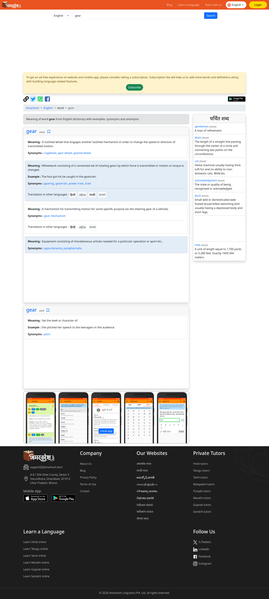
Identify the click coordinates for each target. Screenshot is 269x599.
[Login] (258, 4)
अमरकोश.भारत (144, 464)
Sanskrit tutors (202, 512)
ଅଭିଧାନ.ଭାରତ (145, 505)
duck (198, 195)
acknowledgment (206, 180)
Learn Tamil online (34, 556)
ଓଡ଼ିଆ (82, 195)
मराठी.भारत (142, 470)
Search (210, 15)
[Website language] (236, 4)
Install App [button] (106, 431)
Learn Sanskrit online (36, 576)
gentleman (202, 126)
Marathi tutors (202, 498)
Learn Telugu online (35, 549)
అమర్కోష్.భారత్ (145, 477)
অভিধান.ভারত (145, 512)
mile (197, 245)
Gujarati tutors (202, 505)
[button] (36, 417)
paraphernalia (72, 248)
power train (76, 183)
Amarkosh (32, 108)
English (48, 108)
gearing (49, 183)
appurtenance (53, 248)
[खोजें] (138, 15)
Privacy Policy (88, 477)
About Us (85, 464)
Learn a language (188, 5)
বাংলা (102, 195)
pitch (47, 334)
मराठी (92, 195)
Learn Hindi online (34, 542)
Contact (85, 491)
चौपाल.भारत (143, 518)
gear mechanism (55, 216)
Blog (169, 5)
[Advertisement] (134, 46)
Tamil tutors (200, 477)
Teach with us (213, 5)
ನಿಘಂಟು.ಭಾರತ (145, 498)
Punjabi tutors (202, 491)
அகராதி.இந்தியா (147, 484)
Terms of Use (88, 484)
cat (196, 161)
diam (198, 137)
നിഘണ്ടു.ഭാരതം (147, 491)
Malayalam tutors (204, 484)
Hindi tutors (200, 464)
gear (31, 131)
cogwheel (50, 153)
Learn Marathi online (36, 562)
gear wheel (65, 153)
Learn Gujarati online (36, 569)
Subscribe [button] (134, 87)
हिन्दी (72, 195)
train (88, 183)
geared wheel (82, 153)
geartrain (61, 183)
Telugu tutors (201, 470)
